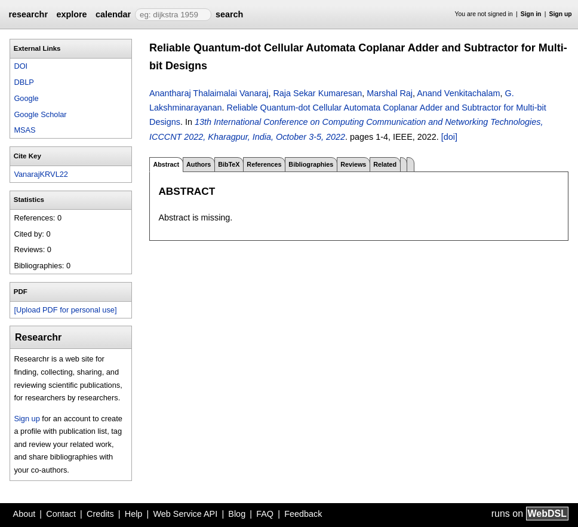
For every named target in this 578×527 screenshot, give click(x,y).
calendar (113, 14)
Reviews (353, 164)
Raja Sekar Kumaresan (317, 93)
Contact (61, 514)
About (24, 514)
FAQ (264, 514)
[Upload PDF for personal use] (65, 309)
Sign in (531, 14)
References (264, 164)
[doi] (449, 137)
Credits (100, 514)
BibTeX (228, 164)
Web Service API (185, 514)
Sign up (560, 14)
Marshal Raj (390, 93)
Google (26, 98)
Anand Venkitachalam (458, 93)
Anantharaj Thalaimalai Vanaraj (208, 93)
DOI (20, 66)
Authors (198, 164)
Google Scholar (40, 114)
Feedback (303, 514)
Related (384, 164)
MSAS (24, 129)
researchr (28, 14)
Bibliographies (310, 164)
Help (134, 514)
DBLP (23, 82)
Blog (236, 514)
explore (71, 14)
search (229, 14)
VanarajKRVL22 (41, 174)
